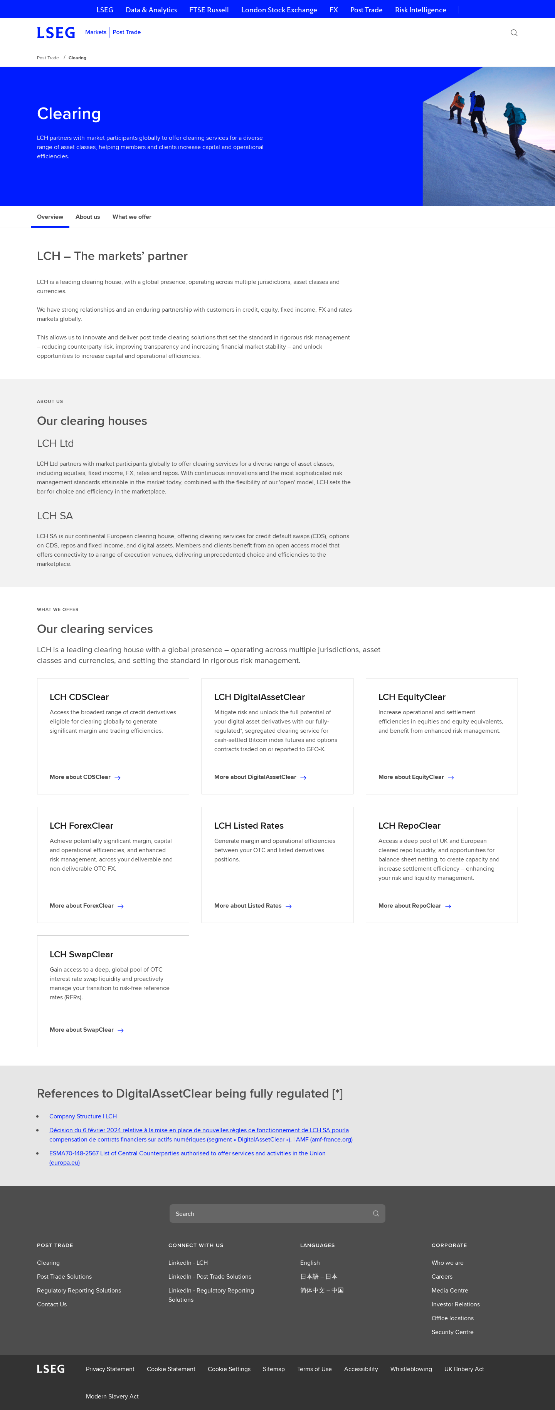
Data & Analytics (151, 9)
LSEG (104, 9)
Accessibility (361, 1369)
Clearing (48, 1262)
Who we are (448, 1262)
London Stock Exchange (279, 9)
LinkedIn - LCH (188, 1262)
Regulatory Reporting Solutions (79, 1290)
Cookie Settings (229, 1369)
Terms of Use (314, 1369)
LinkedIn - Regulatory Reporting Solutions (211, 1295)
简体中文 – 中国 (322, 1290)
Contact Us (52, 1304)
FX (334, 9)
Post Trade (366, 9)
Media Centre (450, 1290)
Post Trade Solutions (64, 1276)
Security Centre (453, 1332)
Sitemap (274, 1369)
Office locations (453, 1318)
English (310, 1262)
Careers (442, 1276)
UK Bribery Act (464, 1369)
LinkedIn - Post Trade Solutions (209, 1276)
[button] (80, 1245)
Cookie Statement (171, 1369)
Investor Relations (456, 1304)
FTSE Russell (209, 9)
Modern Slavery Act (112, 1396)
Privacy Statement (110, 1369)
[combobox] (268, 1213)
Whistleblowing (411, 1369)
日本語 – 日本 (319, 1276)
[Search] (514, 33)
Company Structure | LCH (83, 1116)
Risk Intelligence (420, 9)
